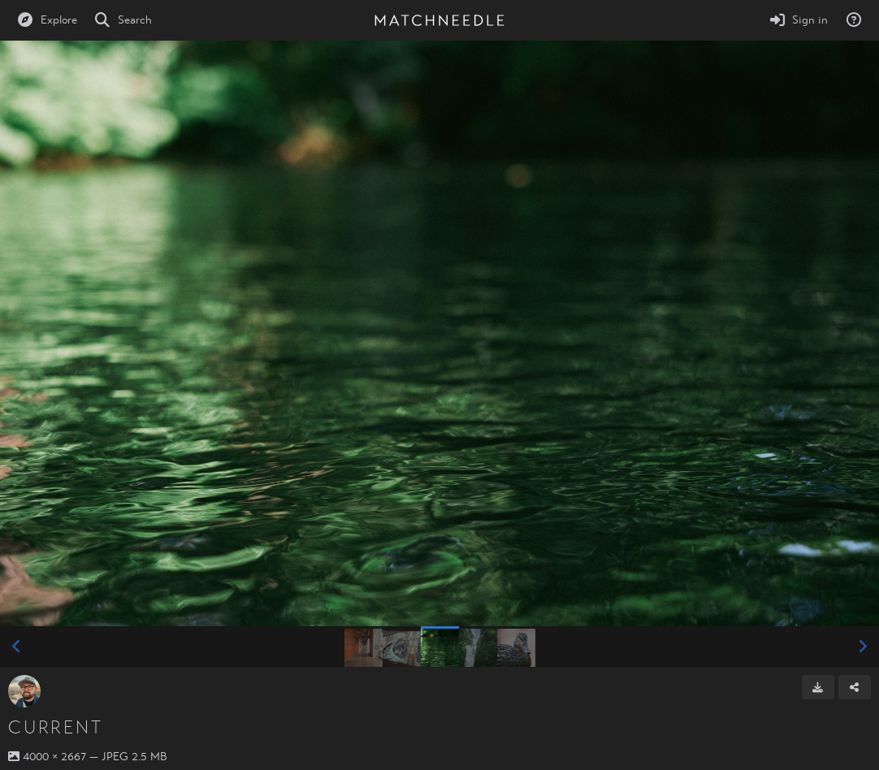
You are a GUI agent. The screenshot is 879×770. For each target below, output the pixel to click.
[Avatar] (24, 691)
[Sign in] (799, 20)
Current (55, 727)
